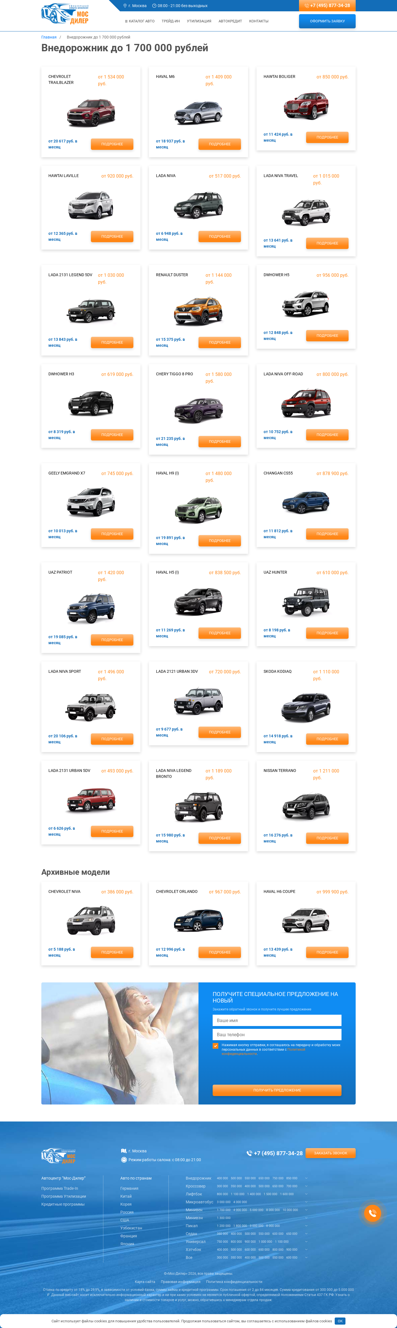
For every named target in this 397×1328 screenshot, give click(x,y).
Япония (127, 1244)
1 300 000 (223, 1218)
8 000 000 (273, 1210)
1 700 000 (223, 1210)
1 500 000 (270, 1194)
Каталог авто (140, 21)
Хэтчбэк (193, 1249)
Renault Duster (172, 275)
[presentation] (277, 1081)
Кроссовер (196, 1186)
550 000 (250, 1178)
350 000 (236, 1186)
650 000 (264, 1178)
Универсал (196, 1241)
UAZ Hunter (275, 572)
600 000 (277, 1234)
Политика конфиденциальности (234, 1282)
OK (340, 1321)
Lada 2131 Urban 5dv (69, 770)
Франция (128, 1236)
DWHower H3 (61, 374)
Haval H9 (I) (167, 473)
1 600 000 (287, 1194)
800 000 (222, 1194)
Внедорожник (199, 1178)
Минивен (194, 1210)
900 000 (250, 1242)
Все (189, 1257)
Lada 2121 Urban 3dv (177, 671)
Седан (191, 1233)
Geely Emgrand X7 (66, 473)
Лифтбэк (194, 1194)
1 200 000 (223, 1226)
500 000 (236, 1178)
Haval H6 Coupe (279, 891)
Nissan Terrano (280, 770)
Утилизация (199, 21)
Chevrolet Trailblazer (61, 79)
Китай (126, 1196)
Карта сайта (145, 1282)
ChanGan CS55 (278, 473)
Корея (126, 1204)
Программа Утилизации (63, 1196)
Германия (129, 1188)
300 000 (222, 1186)
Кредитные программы (63, 1204)
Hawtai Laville (63, 175)
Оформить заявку (327, 21)
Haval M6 (165, 76)
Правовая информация (180, 1282)
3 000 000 (223, 1202)
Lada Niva (166, 175)
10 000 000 (290, 1210)
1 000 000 (265, 1242)
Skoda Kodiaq (278, 671)
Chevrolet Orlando (177, 891)
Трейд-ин (171, 21)
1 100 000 (237, 1194)
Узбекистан (131, 1228)
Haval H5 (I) (167, 572)
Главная (49, 37)
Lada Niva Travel (281, 175)
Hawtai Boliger (279, 76)
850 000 (291, 1178)
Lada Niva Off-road (283, 374)
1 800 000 (240, 1226)
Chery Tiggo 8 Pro (174, 374)
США (124, 1220)
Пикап (192, 1225)
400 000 (222, 1178)
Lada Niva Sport (64, 671)
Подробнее (112, 144)
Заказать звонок (330, 1153)
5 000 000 (256, 1210)
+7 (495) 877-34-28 (330, 5)
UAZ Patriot (60, 572)
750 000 (277, 1178)
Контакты (258, 21)
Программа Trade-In (59, 1188)
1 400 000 (254, 1194)
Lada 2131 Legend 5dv (70, 275)
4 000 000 (240, 1202)
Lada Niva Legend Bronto (173, 773)
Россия (127, 1212)
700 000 (291, 1186)
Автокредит (230, 21)
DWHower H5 (276, 275)
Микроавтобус (199, 1202)
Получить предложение (277, 1090)
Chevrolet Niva (64, 891)
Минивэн (194, 1218)
